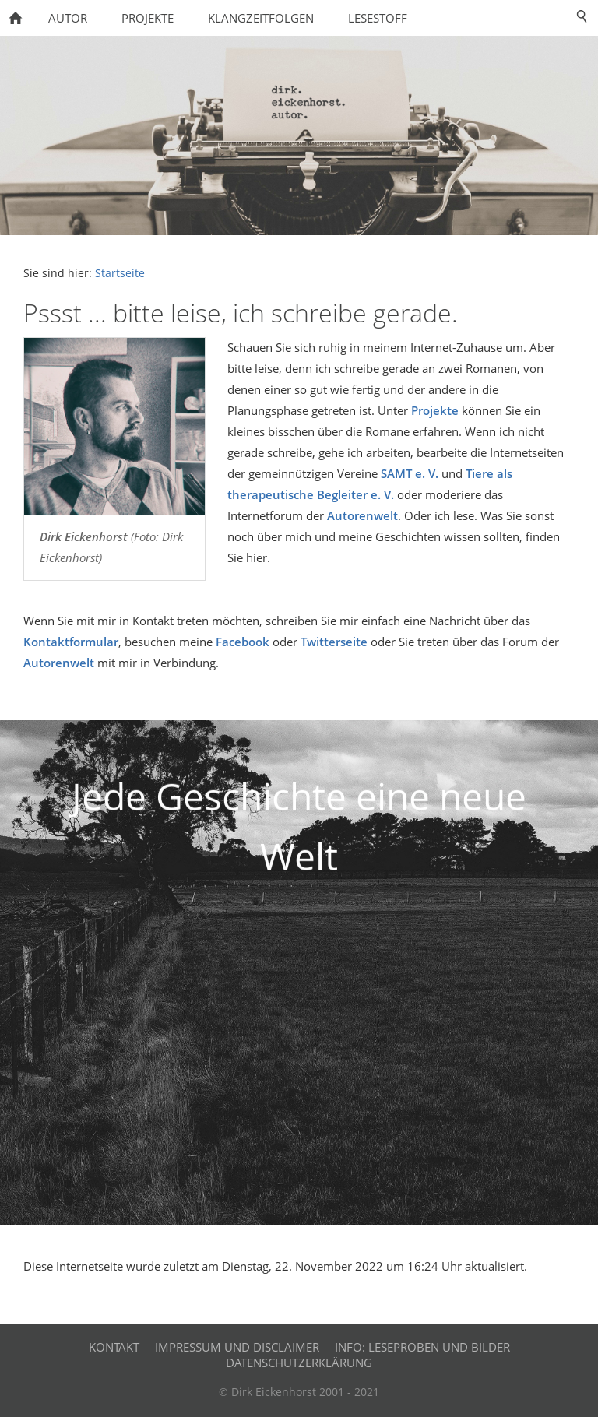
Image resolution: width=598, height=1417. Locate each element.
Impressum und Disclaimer (237, 1347)
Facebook (242, 641)
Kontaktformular (70, 641)
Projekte (435, 410)
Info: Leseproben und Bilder (422, 1347)
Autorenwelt (362, 515)
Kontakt (114, 1347)
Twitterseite (334, 641)
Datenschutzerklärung (299, 1362)
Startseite (120, 273)
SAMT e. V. (409, 473)
